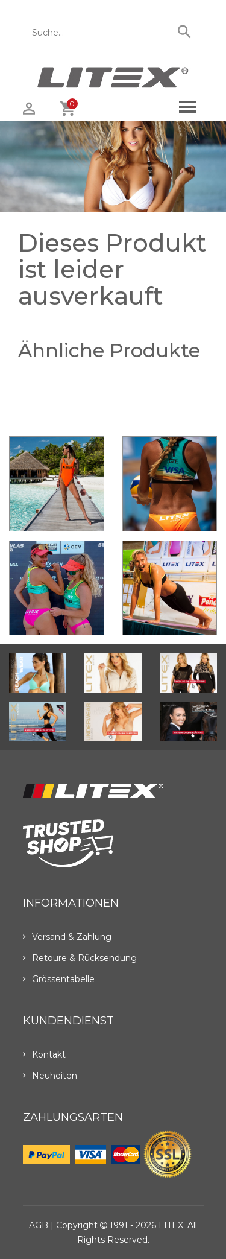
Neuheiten (50, 1075)
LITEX (171, 1225)
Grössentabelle (59, 979)
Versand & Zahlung (67, 936)
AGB (38, 1225)
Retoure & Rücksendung (80, 958)
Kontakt (44, 1054)
